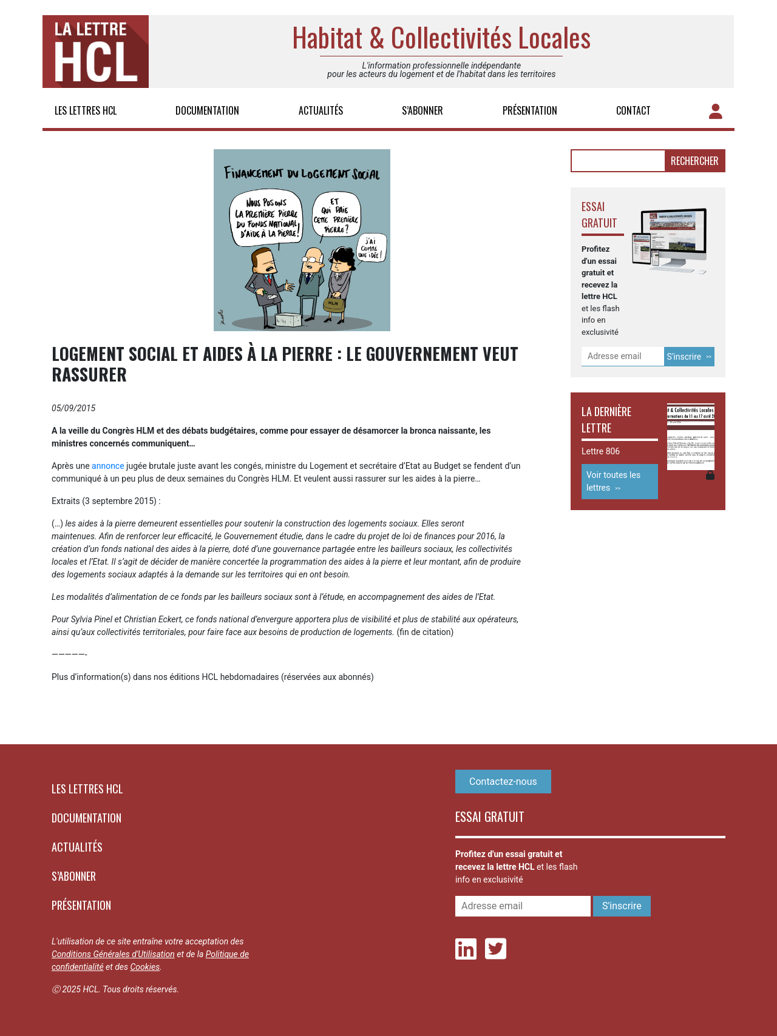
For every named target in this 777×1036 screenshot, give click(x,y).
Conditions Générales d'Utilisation (113, 954)
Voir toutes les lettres (613, 481)
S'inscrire (684, 357)
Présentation (530, 110)
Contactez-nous (503, 781)
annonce (108, 466)
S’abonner (422, 110)
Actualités (321, 110)
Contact (633, 110)
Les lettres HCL (86, 110)
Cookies (145, 967)
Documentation (207, 110)
